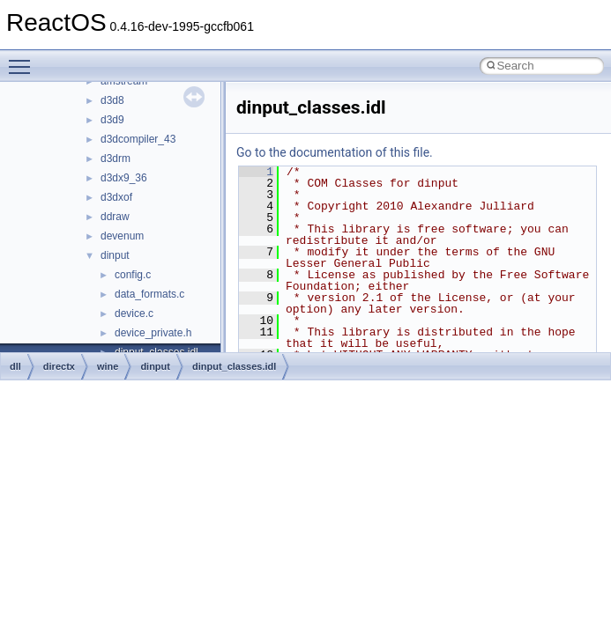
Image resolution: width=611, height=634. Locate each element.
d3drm (115, 158)
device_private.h (153, 333)
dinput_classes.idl (234, 366)
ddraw (115, 216)
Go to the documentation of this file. (334, 152)
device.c (134, 313)
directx (59, 366)
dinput (115, 255)
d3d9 (112, 120)
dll (15, 366)
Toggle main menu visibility (24, 59)
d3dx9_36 (124, 178)
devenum (122, 236)
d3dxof (116, 197)
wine (107, 366)
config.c (133, 275)
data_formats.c (149, 294)
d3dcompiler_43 (138, 139)
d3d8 (112, 100)
